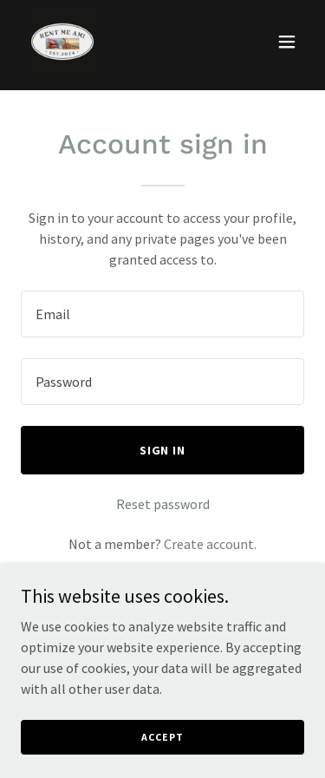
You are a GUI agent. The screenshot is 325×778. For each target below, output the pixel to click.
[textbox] (162, 314)
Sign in (163, 450)
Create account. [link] (210, 543)
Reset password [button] (163, 504)
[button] (287, 41)
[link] (62, 41)
